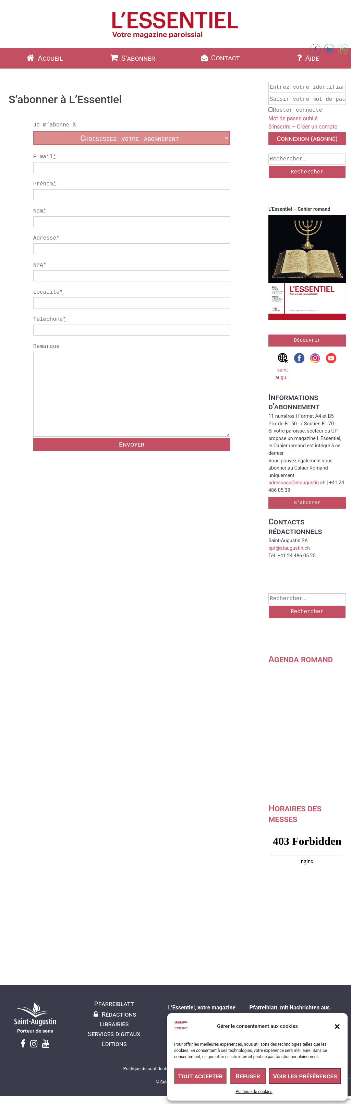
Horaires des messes (295, 813)
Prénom (44, 184)
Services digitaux (114, 1034)
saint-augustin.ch (283, 366)
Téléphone (49, 319)
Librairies (114, 1024)
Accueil (44, 58)
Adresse (46, 238)
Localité (48, 292)
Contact (219, 58)
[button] (337, 1026)
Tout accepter (200, 1076)
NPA (39, 265)
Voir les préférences (305, 1076)
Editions (114, 1044)
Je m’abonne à (54, 125)
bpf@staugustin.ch (289, 548)
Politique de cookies (253, 1091)
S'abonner (307, 503)
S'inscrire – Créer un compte (302, 126)
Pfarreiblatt (114, 1004)
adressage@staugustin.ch (296, 483)
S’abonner (131, 58)
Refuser (247, 1076)
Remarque (131, 397)
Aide (307, 58)
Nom (39, 211)
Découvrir (307, 340)
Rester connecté (295, 110)
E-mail (44, 157)
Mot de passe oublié (293, 118)
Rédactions (114, 1014)
